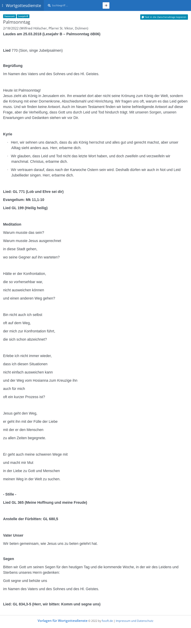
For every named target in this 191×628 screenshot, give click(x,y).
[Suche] (75, 5)
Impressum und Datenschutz (134, 621)
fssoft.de (107, 621)
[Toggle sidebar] (2, 5)
